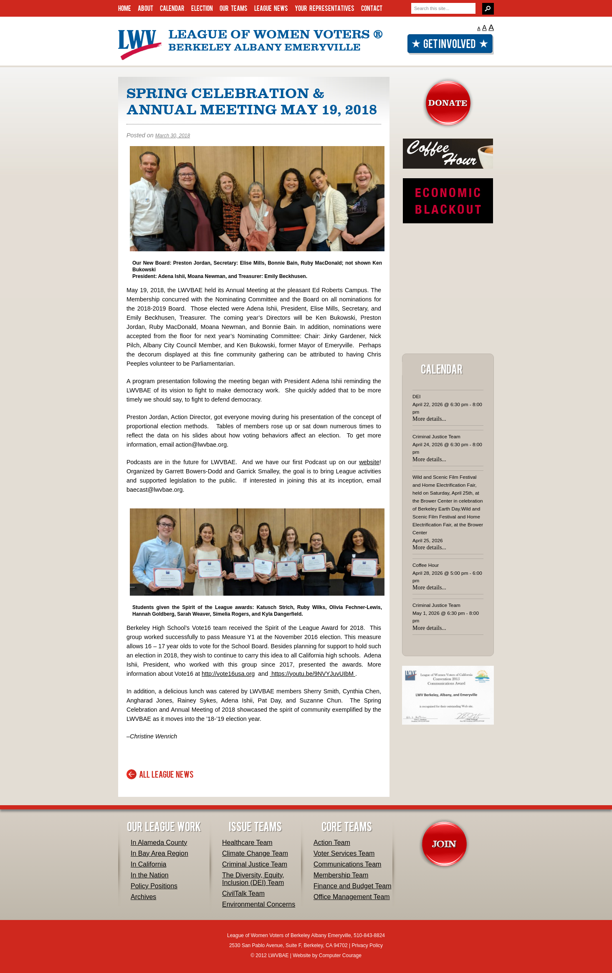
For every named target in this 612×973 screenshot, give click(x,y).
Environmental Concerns (258, 904)
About (145, 8)
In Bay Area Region (159, 853)
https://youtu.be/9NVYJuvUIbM (312, 673)
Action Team (332, 842)
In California (148, 864)
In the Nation (150, 875)
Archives (143, 896)
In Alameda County (159, 842)
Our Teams (234, 8)
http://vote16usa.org (228, 673)
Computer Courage (340, 955)
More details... (429, 419)
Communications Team (347, 864)
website (369, 462)
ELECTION (202, 8)
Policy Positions (154, 886)
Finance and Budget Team (353, 886)
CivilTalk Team (243, 893)
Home (124, 8)
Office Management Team (352, 896)
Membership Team (341, 875)
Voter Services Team (344, 853)
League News (271, 8)
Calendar (172, 8)
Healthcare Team (247, 842)
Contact (371, 8)
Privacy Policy (367, 945)
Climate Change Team (255, 853)
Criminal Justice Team (254, 864)
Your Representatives (324, 8)
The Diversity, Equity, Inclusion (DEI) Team (253, 879)
